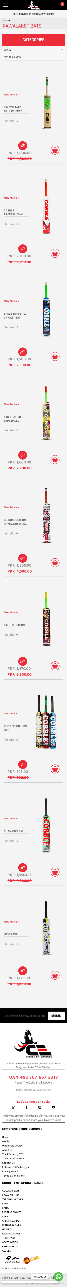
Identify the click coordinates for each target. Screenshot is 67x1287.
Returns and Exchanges (15, 1167)
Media (5, 1141)
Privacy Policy (10, 1171)
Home (6, 20)
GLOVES (6, 1251)
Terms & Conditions (13, 1175)
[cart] (60, 5)
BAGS (5, 1203)
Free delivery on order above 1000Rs (33, 14)
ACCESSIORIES (10, 1242)
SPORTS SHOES (12, 57)
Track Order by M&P (13, 1158)
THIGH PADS (9, 1238)
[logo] (33, 5)
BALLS (5, 1208)
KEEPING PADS (10, 1246)
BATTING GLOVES (11, 1212)
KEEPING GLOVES (11, 1233)
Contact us (8, 1163)
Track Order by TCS (13, 1154)
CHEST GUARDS (10, 1221)
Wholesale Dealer (12, 1145)
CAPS (5, 1216)
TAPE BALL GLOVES (12, 1199)
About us (7, 1150)
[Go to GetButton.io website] (58, 1283)
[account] (51, 5)
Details (11, 121)
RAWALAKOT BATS (12, 1195)
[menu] (5, 5)
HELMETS (7, 1229)
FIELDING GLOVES (11, 1225)
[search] (14, 5)
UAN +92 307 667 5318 (33, 1094)
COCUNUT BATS (11, 1191)
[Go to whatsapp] (58, 1276)
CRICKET (8, 50)
